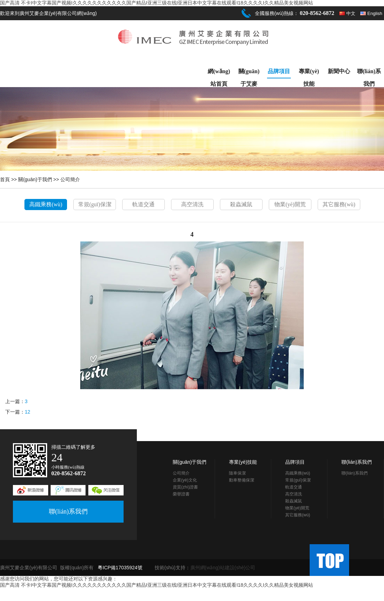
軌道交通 (143, 204)
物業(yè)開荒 (290, 204)
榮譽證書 (181, 494)
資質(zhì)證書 (185, 487)
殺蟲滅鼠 (241, 204)
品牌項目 (279, 71)
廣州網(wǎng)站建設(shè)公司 (223, 567)
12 (27, 412)
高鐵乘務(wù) (45, 204)
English (374, 13)
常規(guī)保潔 (94, 204)
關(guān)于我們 (35, 179)
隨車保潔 (237, 473)
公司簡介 (70, 179)
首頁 (5, 179)
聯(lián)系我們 (369, 73)
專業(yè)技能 (309, 73)
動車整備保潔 (241, 480)
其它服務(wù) (339, 204)
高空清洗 (192, 204)
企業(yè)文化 (185, 480)
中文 (350, 13)
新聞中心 (339, 71)
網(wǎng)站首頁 (219, 73)
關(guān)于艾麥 (248, 73)
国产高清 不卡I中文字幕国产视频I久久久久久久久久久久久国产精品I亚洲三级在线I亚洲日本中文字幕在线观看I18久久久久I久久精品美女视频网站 (156, 3)
